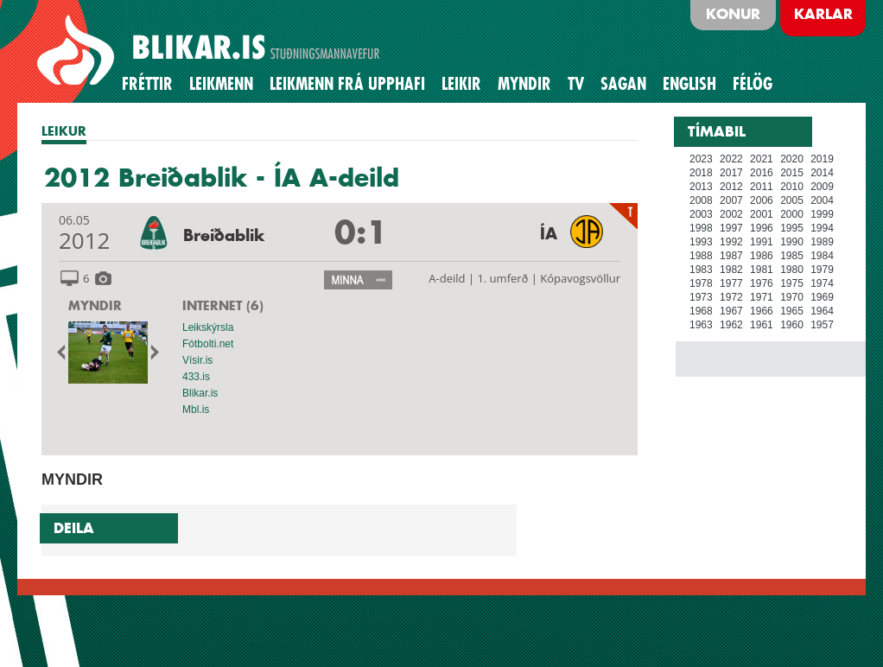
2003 (701, 214)
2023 (701, 159)
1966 (761, 311)
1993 (701, 242)
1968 (701, 311)
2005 (792, 200)
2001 (761, 214)
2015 (792, 173)
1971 (761, 297)
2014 (822, 173)
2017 (731, 173)
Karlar (823, 13)
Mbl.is (195, 409)
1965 (792, 311)
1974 (822, 283)
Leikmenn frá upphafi (347, 84)
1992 (731, 242)
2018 (701, 173)
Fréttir (147, 84)
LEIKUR (63, 131)
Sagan (623, 84)
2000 (792, 214)
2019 (822, 159)
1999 (822, 214)
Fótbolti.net (207, 344)
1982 (731, 270)
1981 (761, 270)
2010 (792, 187)
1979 (822, 270)
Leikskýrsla (207, 327)
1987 (731, 256)
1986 (761, 256)
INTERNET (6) (223, 305)
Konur (733, 13)
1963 (701, 325)
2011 (761, 187)
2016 (761, 173)
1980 (792, 270)
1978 (701, 283)
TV (576, 84)
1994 (822, 228)
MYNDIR (95, 305)
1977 (731, 283)
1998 (701, 228)
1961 (761, 325)
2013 (701, 187)
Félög (752, 84)
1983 (701, 270)
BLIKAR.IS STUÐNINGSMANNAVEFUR (211, 51)
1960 (792, 325)
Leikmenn (221, 84)
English (689, 84)
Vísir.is (197, 360)
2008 (701, 200)
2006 (761, 200)
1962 (731, 325)
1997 (731, 228)
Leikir (461, 84)
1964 (822, 311)
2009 (822, 187)
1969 (822, 297)
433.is (196, 377)
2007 (731, 200)
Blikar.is (200, 393)
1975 (792, 283)
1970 (792, 297)
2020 (792, 159)
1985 (792, 256)
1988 (701, 256)
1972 (731, 297)
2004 (822, 200)
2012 (731, 187)
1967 (731, 311)
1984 (822, 256)
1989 (822, 242)
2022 (731, 159)
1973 (701, 297)
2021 (761, 159)
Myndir (524, 84)
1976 (761, 283)
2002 (731, 214)
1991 (761, 242)
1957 (822, 325)
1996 (761, 228)
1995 (792, 228)
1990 (792, 242)
